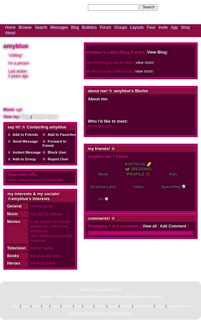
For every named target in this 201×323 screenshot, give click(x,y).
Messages (59, 27)
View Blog (157, 52)
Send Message (24, 141)
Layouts (137, 27)
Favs (151, 27)
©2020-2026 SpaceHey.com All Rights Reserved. (100, 313)
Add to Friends (24, 134)
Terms (88, 306)
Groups (120, 27)
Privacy (100, 306)
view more (144, 62)
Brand (55, 306)
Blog (75, 27)
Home (10, 27)
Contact (126, 306)
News (26, 306)
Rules (36, 306)
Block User (56, 152)
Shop (185, 27)
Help (165, 7)
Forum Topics (45, 117)
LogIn (177, 7)
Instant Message (26, 152)
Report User (57, 159)
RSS (78, 306)
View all (150, 226)
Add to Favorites (61, 134)
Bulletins (89, 27)
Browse (25, 27)
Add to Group (23, 159)
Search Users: (74, 7)
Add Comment (173, 226)
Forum (105, 27)
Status (160, 306)
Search (149, 7)
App (174, 27)
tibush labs (113, 289)
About (10, 33)
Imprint (113, 306)
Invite (163, 27)
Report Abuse (143, 306)
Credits (67, 306)
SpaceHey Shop (178, 306)
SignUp (191, 7)
